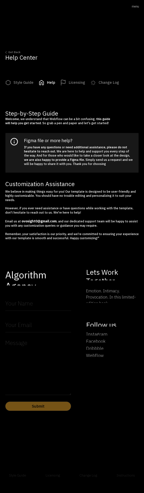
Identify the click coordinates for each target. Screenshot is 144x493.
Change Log (88, 478)
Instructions (126, 478)
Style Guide (17, 478)
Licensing (53, 478)
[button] (135, 6)
